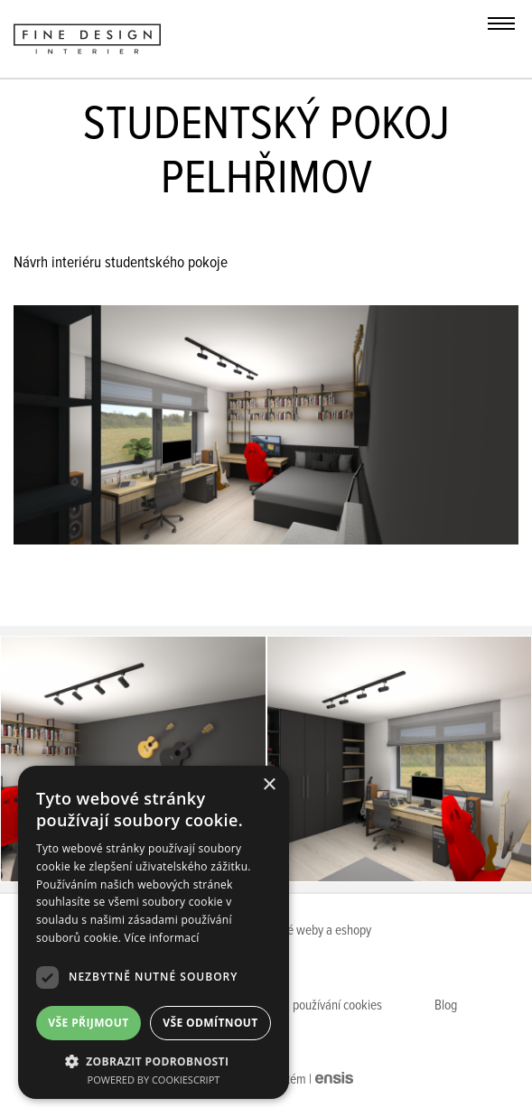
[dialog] (153, 932)
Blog (445, 1006)
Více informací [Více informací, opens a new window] (162, 937)
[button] (153, 1060)
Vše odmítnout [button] (210, 1022)
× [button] (268, 785)
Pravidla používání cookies (315, 1006)
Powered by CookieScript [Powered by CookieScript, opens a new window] (154, 1079)
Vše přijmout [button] (88, 1022)
